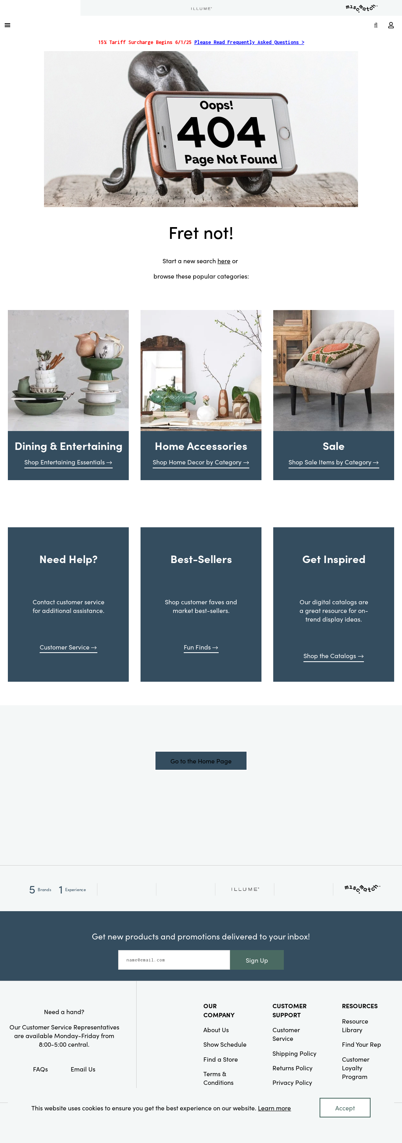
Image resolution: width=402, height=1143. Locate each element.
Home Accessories (201, 445)
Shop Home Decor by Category (201, 461)
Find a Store (220, 1059)
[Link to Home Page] (192, 24)
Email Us (83, 1068)
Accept (345, 1107)
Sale (334, 445)
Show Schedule (225, 1044)
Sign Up (257, 960)
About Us (216, 1029)
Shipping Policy (294, 1053)
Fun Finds (201, 646)
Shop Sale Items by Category (334, 461)
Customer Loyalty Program (355, 1068)
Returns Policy (292, 1067)
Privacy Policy (292, 1082)
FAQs (40, 1068)
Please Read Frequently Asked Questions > (249, 42)
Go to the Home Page (201, 760)
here (223, 260)
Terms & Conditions (218, 1077)
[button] (7, 25)
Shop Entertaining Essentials (68, 461)
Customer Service (68, 646)
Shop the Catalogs (333, 655)
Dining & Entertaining (68, 445)
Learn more (274, 1107)
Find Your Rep (361, 1044)
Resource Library (355, 1025)
